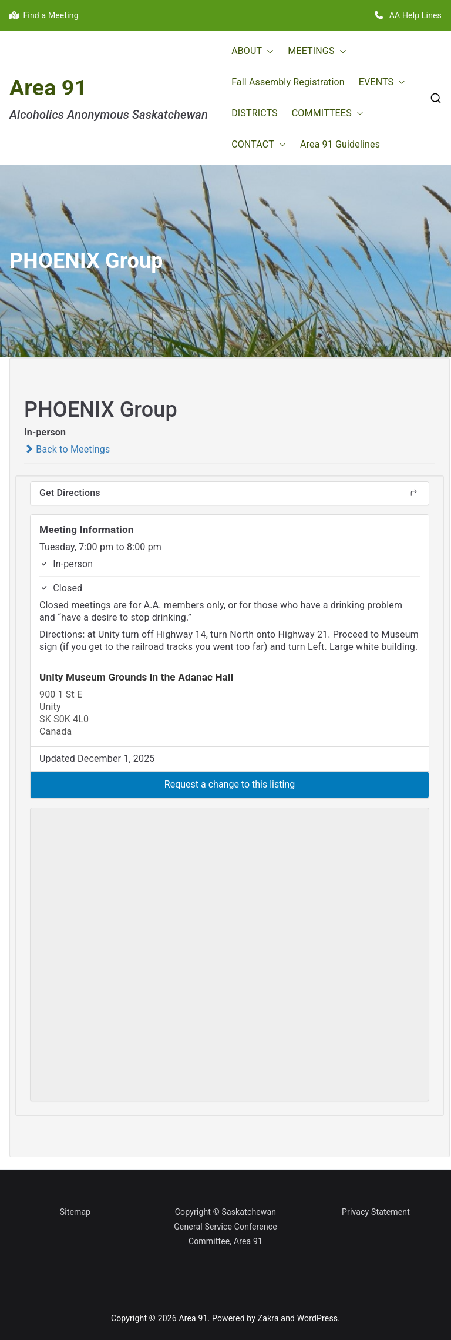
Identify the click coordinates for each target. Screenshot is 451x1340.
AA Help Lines (408, 15)
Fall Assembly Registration (288, 82)
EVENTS (382, 82)
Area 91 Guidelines (340, 144)
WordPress (317, 1318)
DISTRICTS (254, 113)
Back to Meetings (67, 449)
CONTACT (258, 144)
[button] (268, 51)
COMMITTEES (328, 113)
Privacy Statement (376, 1212)
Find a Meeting (44, 15)
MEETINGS (317, 51)
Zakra (268, 1318)
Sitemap (75, 1212)
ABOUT (252, 51)
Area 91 (48, 88)
